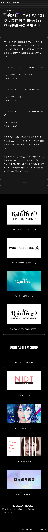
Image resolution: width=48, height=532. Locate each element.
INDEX (24, 183)
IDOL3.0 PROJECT (11, 2)
